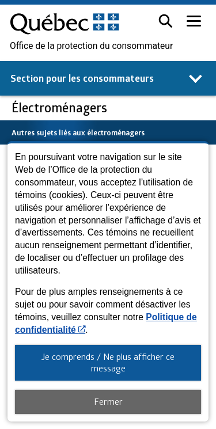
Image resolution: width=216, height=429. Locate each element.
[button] (165, 21)
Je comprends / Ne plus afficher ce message (108, 362)
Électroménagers (61, 107)
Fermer (108, 401)
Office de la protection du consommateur (91, 46)
